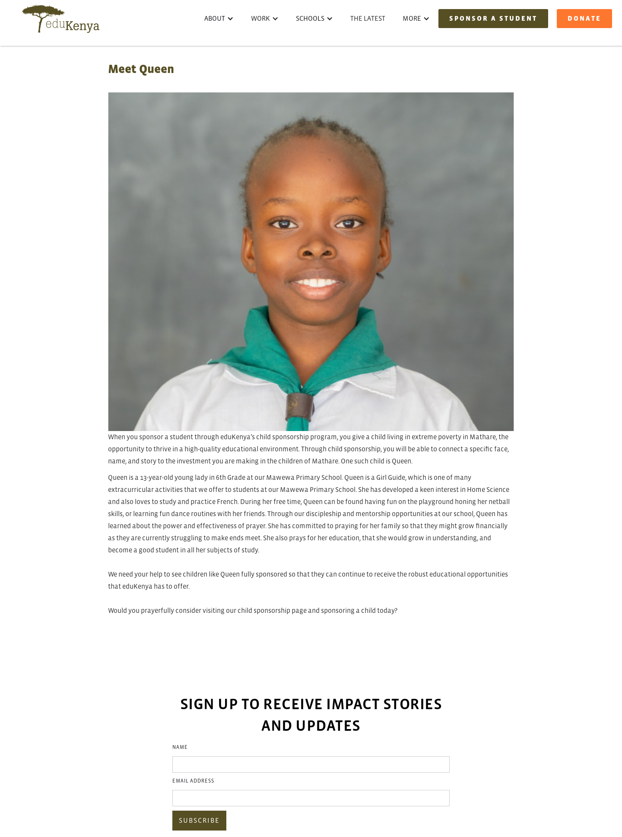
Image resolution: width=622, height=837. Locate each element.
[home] (60, 18)
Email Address (193, 781)
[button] (219, 18)
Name (180, 747)
